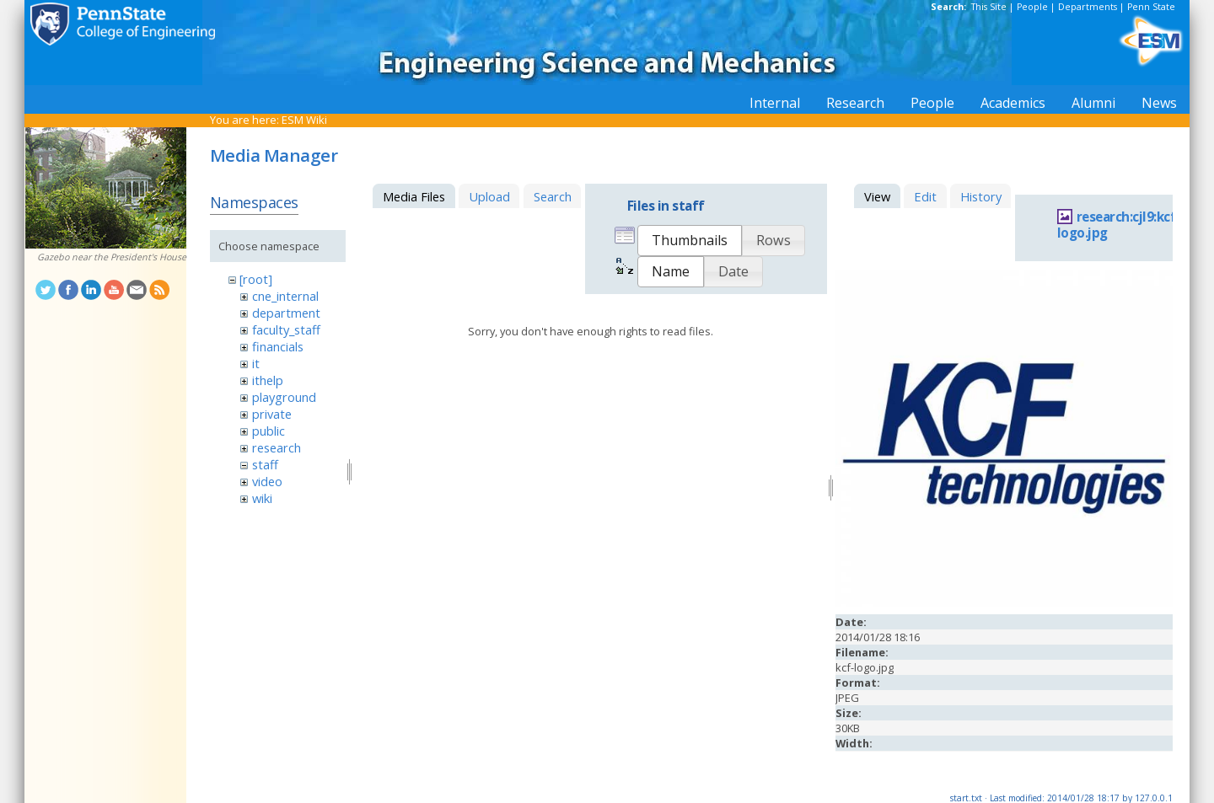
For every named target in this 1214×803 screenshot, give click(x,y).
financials (278, 346)
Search (553, 196)
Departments (1087, 7)
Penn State (1151, 7)
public (268, 430)
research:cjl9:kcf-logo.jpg (1119, 225)
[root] (255, 278)
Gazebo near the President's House (111, 257)
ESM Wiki (304, 119)
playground (284, 396)
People (1032, 7)
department (286, 312)
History (981, 196)
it (256, 363)
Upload (489, 196)
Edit (925, 196)
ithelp (267, 380)
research (276, 447)
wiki (262, 498)
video (267, 481)
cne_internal (285, 295)
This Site (989, 7)
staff (265, 464)
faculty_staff (286, 329)
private (272, 413)
